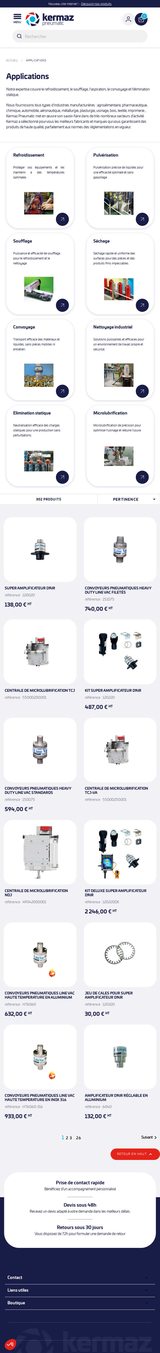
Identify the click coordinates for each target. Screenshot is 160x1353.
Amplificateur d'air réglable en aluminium (116, 1097)
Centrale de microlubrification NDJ (36, 892)
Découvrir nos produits (96, 4)
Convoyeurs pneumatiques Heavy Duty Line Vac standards (38, 790)
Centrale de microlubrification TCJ (40, 690)
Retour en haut (135, 1154)
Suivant (150, 1138)
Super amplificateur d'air (30, 587)
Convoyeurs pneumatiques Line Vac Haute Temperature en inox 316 (40, 1097)
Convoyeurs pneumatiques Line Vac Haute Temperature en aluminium (40, 995)
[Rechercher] (80, 36)
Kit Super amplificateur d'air (113, 690)
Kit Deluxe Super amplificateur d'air (116, 892)
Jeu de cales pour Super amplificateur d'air (109, 995)
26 (78, 1138)
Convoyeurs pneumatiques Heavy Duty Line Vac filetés (118, 590)
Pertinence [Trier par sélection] (135, 499)
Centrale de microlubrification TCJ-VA (116, 790)
